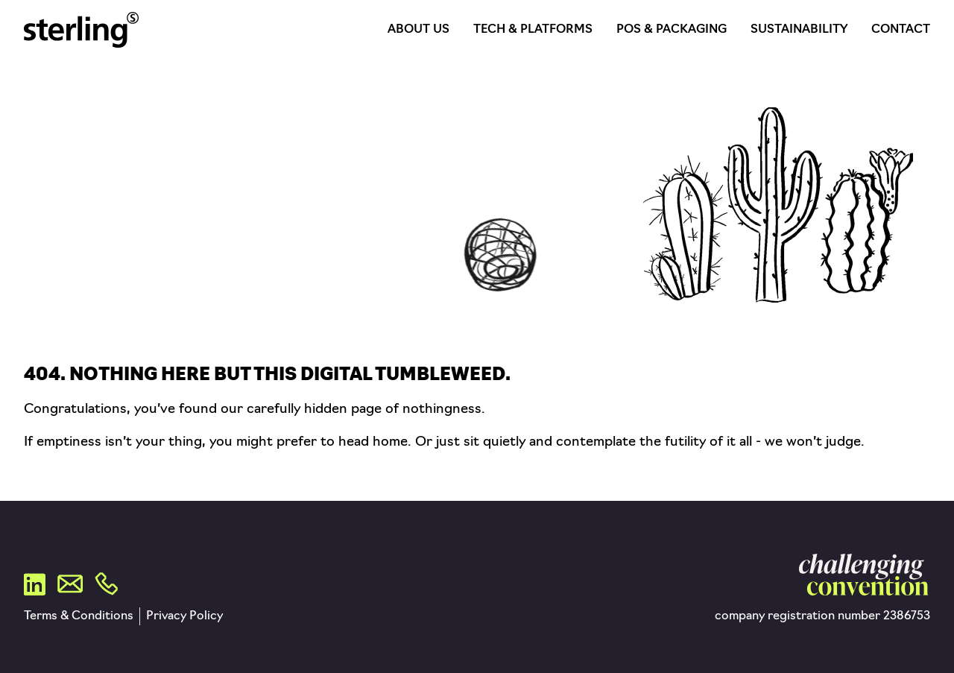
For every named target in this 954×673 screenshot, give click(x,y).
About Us (418, 30)
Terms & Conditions (78, 616)
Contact (900, 30)
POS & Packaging (671, 30)
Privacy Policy (184, 616)
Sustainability (799, 30)
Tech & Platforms (533, 30)
